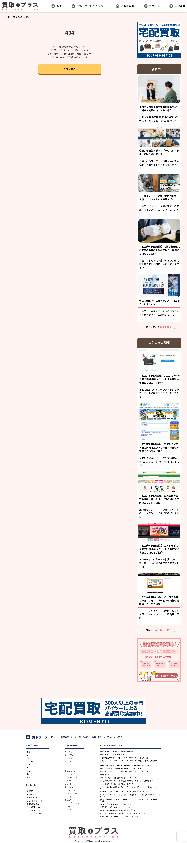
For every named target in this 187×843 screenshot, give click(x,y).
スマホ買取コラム (34, 810)
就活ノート (105, 774)
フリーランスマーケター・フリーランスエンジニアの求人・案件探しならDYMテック (130, 761)
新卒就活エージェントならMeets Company (117, 751)
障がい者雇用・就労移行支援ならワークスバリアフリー (121, 768)
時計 (28, 758)
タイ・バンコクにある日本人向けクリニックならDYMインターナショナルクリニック (130, 787)
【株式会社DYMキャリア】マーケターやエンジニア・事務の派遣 (124, 758)
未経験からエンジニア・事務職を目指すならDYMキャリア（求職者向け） (127, 781)
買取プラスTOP (14, 17)
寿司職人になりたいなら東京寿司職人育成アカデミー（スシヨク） (125, 771)
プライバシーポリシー (115, 737)
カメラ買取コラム (34, 807)
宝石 (28, 774)
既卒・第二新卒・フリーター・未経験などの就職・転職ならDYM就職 (126, 765)
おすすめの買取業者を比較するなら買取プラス (118, 810)
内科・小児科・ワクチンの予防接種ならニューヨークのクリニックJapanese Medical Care (128, 800)
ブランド (30, 761)
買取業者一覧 (66, 737)
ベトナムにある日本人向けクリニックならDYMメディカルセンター (125, 791)
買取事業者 (125, 6)
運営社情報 (97, 737)
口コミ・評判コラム (35, 814)
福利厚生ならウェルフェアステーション (115, 807)
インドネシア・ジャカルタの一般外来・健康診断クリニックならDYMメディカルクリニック (130, 795)
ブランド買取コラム (35, 801)
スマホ (29, 771)
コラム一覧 (31, 784)
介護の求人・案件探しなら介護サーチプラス (117, 784)
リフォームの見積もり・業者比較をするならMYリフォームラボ (124, 813)
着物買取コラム (33, 791)
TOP (56, 6)
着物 (28, 752)
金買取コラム (32, 794)
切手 (28, 764)
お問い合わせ (82, 737)
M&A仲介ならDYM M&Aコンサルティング (116, 804)
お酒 (28, 777)
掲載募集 (177, 6)
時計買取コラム (33, 797)
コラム (150, 6)
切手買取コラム (33, 804)
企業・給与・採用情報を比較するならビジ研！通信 (119, 816)
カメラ (29, 768)
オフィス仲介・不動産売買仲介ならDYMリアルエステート (122, 778)
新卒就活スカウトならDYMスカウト (114, 754)
